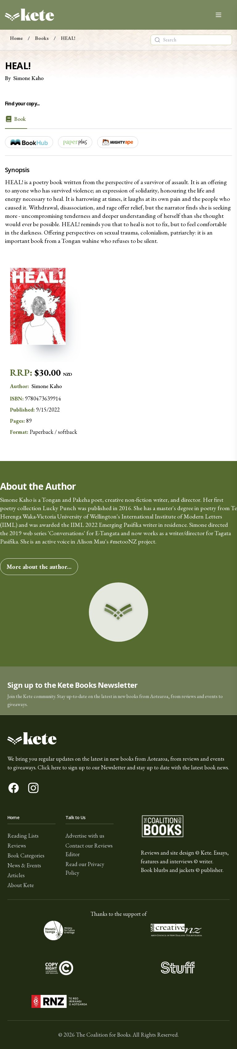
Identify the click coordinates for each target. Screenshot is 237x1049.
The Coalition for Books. (103, 1034)
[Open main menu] (218, 15)
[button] (118, 690)
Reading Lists (23, 835)
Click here (49, 767)
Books (42, 38)
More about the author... (39, 567)
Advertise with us (84, 835)
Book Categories (25, 855)
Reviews (16, 845)
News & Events (24, 865)
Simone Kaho (28, 78)
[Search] (157, 40)
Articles (16, 875)
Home (16, 38)
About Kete (20, 885)
